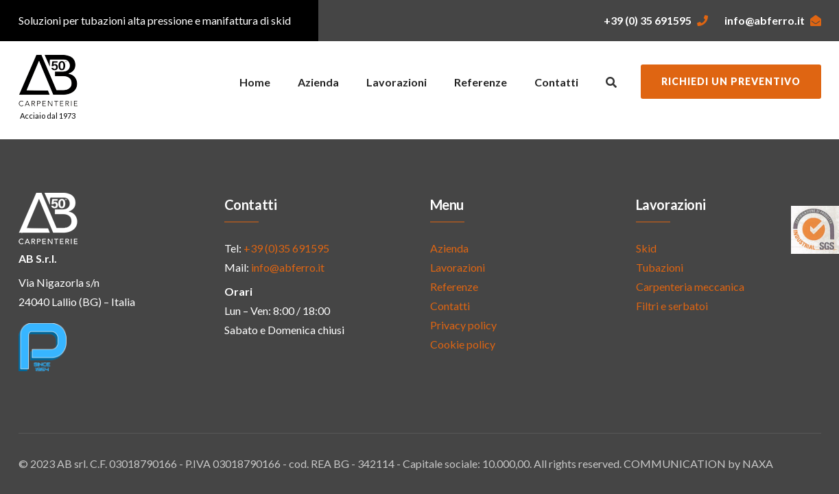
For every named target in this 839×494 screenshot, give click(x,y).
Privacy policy (463, 324)
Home (254, 82)
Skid (646, 248)
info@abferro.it (772, 20)
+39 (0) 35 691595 (656, 20)
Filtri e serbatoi (672, 305)
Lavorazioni (396, 82)
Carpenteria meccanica (690, 286)
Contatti (556, 82)
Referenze (480, 82)
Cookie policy (462, 344)
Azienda (318, 82)
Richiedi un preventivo (731, 81)
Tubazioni (659, 267)
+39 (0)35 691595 (286, 248)
